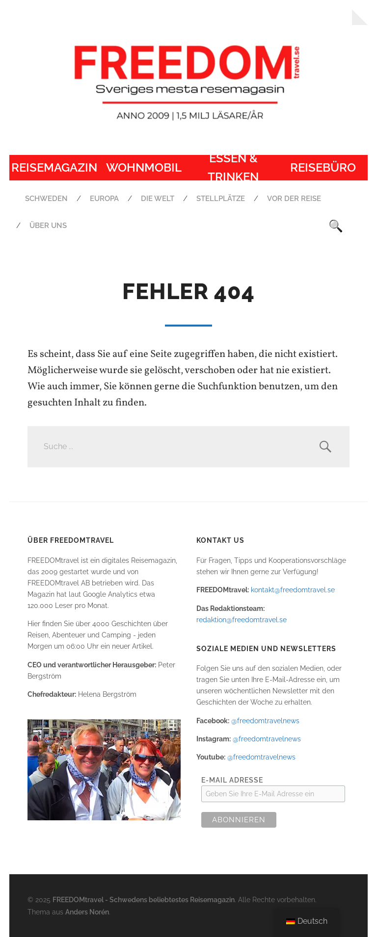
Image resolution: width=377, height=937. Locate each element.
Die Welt (157, 198)
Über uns (48, 225)
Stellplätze (220, 198)
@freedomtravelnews (265, 720)
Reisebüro (323, 167)
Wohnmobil (144, 167)
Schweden (46, 198)
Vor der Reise (294, 198)
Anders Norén (87, 912)
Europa (104, 198)
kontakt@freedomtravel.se (293, 589)
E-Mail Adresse (232, 780)
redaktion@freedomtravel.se (241, 619)
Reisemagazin (54, 167)
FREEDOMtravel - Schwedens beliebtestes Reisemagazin (144, 899)
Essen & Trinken (233, 167)
